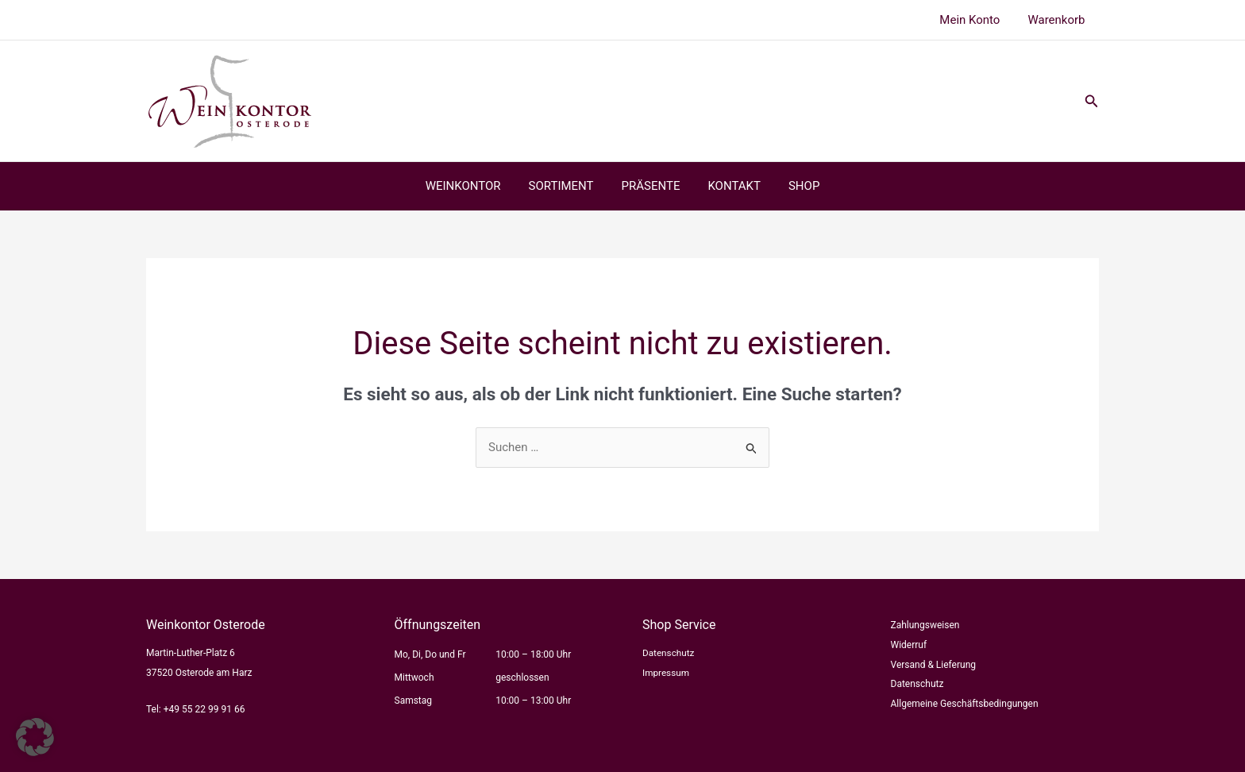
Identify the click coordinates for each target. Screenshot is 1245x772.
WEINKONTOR (471, 186)
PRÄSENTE (651, 186)
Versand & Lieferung (934, 664)
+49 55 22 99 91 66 (204, 709)
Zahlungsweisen (925, 625)
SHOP (796, 186)
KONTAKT (730, 186)
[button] (1092, 101)
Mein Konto (976, 20)
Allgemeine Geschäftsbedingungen (965, 703)
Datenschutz (669, 652)
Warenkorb (1058, 20)
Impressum (666, 672)
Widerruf (909, 644)
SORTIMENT (565, 186)
